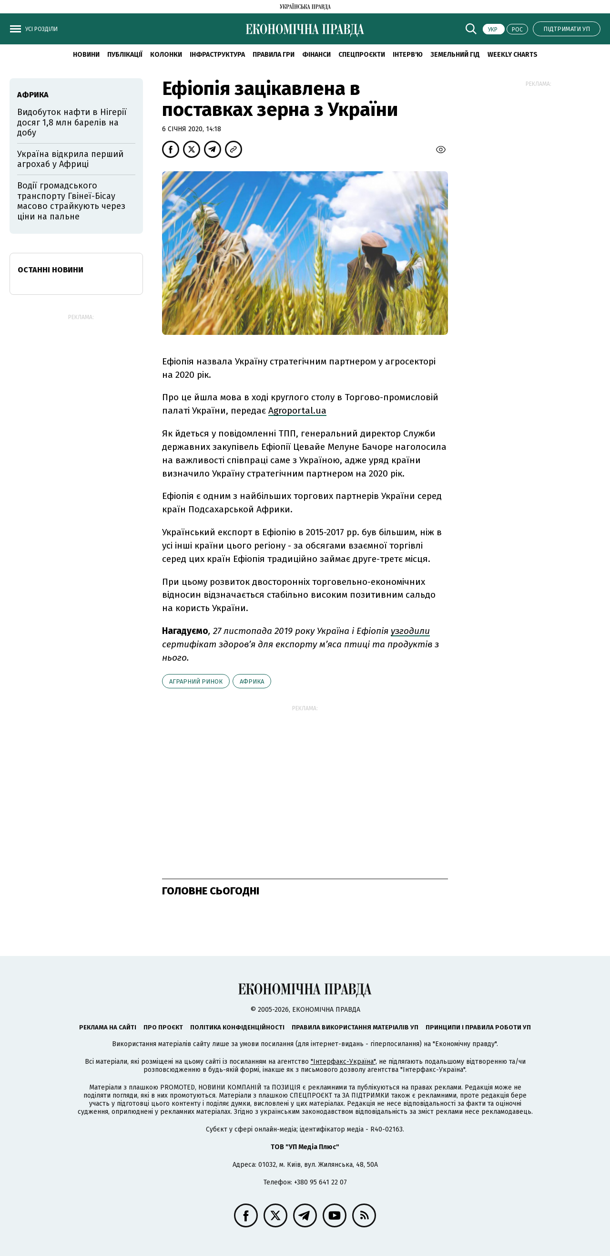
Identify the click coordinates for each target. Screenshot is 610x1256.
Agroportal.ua (297, 410)
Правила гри (274, 55)
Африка (252, 681)
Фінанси (316, 55)
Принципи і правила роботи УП (478, 1027)
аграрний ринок (196, 681)
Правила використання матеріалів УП (355, 1027)
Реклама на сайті (107, 1027)
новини (86, 55)
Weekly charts (513, 55)
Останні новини (50, 269)
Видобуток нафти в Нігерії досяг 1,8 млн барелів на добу (72, 122)
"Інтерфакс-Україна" (343, 1062)
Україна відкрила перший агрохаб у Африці (70, 159)
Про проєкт (163, 1027)
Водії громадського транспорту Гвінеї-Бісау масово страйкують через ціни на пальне (71, 201)
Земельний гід (455, 55)
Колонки (166, 55)
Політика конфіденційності (237, 1027)
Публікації (124, 55)
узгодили (410, 630)
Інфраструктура (217, 55)
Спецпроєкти (361, 55)
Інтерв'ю (408, 55)
